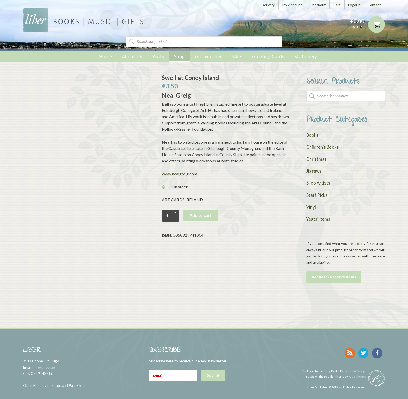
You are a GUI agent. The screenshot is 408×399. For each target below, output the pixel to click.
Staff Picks (317, 195)
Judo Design (357, 368)
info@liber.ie (44, 366)
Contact (374, 5)
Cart (337, 5)
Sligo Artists (318, 183)
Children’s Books (322, 147)
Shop (179, 56)
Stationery (306, 56)
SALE (237, 56)
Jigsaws (314, 171)
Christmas (316, 159)
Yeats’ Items (318, 219)
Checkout (318, 5)
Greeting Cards (268, 56)
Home (105, 56)
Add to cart (200, 215)
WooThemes (357, 374)
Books (312, 135)
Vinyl (311, 207)
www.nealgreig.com (179, 173)
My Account (292, 5)
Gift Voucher (208, 56)
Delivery (268, 5)
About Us (132, 56)
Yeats (158, 56)
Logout (354, 5)
